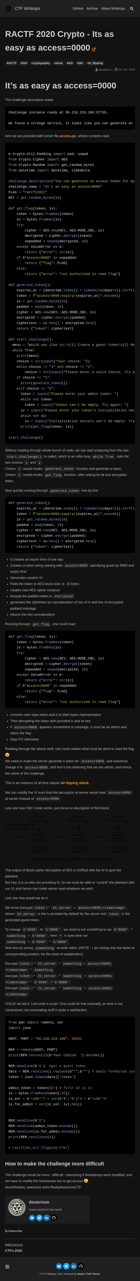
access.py (68, 136)
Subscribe (15, 1231)
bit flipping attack (75, 783)
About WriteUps (113, 8)
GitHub (78, 8)
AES (70, 63)
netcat (58, 63)
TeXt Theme (93, 1274)
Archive (92, 8)
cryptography (40, 63)
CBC (80, 63)
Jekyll (80, 1274)
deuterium (39, 1202)
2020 (24, 63)
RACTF (12, 63)
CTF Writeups (27, 8)
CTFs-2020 (13, 1251)
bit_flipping (95, 63)
